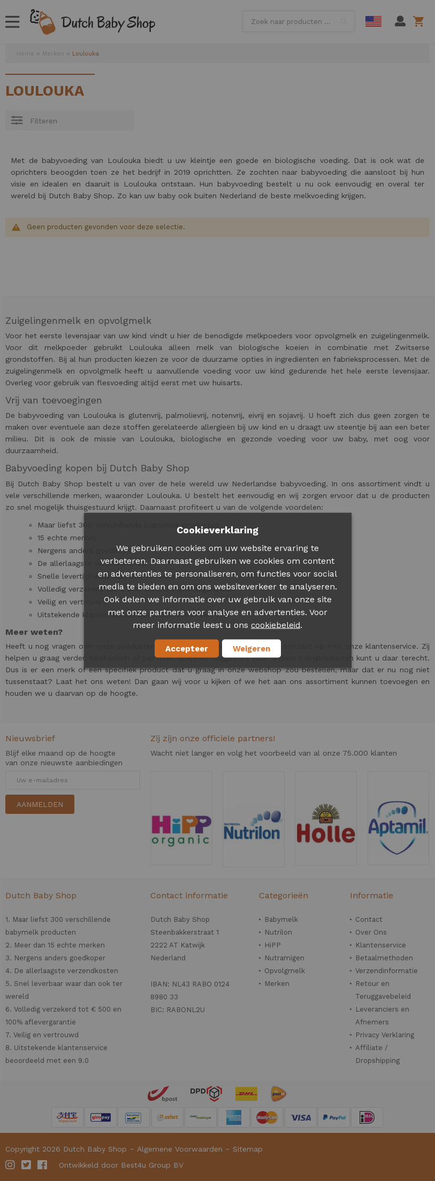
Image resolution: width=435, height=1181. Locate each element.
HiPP (272, 945)
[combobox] (298, 21)
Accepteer (186, 649)
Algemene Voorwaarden (180, 1149)
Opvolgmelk (284, 971)
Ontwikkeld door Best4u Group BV (121, 1165)
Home (25, 53)
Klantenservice (380, 945)
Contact (369, 919)
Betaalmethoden (384, 958)
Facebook (42, 1165)
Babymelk (281, 919)
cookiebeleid (275, 625)
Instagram (10, 1165)
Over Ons (371, 932)
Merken (53, 53)
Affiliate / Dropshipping (377, 1054)
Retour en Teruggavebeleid (383, 990)
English (373, 21)
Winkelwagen (420, 21)
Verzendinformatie (386, 971)
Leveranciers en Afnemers (382, 1015)
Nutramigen (284, 958)
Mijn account (400, 21)
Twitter (26, 1165)
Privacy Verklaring (384, 1035)
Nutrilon (278, 932)
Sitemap (248, 1149)
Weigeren (251, 649)
